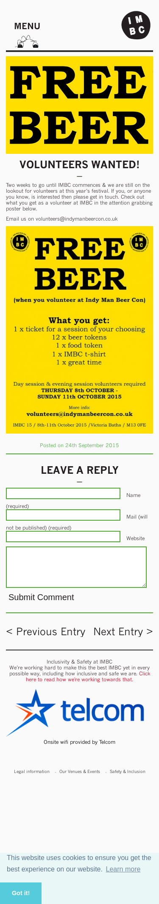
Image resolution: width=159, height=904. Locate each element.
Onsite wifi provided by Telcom (79, 742)
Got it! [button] (21, 893)
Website (135, 538)
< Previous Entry (45, 631)
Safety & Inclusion (127, 771)
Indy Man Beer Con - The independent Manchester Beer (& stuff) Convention (136, 25)
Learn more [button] (123, 869)
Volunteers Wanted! (80, 164)
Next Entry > (123, 631)
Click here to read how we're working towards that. (88, 676)
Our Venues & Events (79, 771)
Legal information (32, 771)
